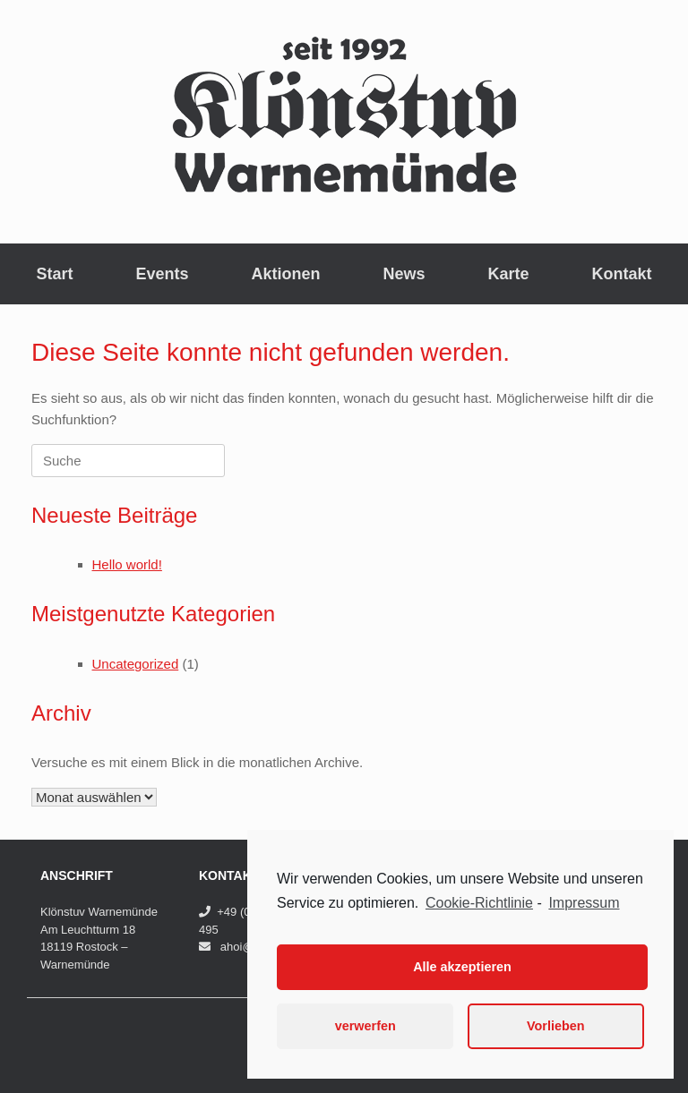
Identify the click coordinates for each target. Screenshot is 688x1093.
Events (161, 274)
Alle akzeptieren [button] (462, 967)
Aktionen (285, 274)
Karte (508, 274)
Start (54, 274)
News (404, 274)
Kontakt (622, 274)
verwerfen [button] (365, 1026)
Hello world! (127, 564)
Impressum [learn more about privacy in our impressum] (583, 902)
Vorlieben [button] (556, 1026)
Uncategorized (135, 663)
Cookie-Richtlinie (479, 902)
